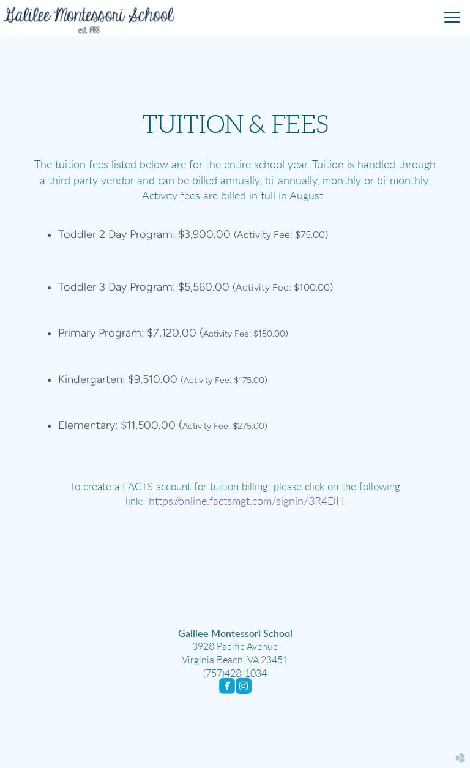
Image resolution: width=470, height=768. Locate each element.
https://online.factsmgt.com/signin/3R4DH (247, 501)
